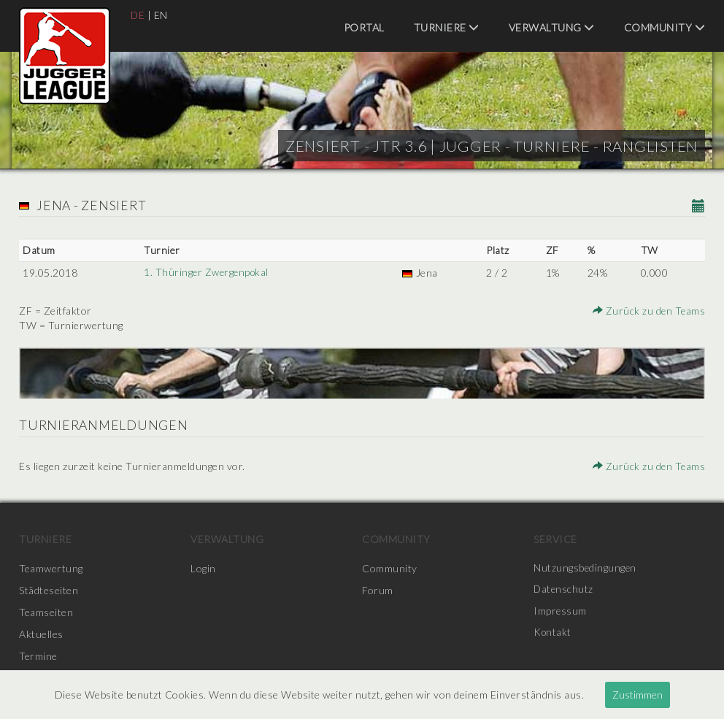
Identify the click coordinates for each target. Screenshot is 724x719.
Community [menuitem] (665, 27)
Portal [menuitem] (364, 27)
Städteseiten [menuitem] (48, 590)
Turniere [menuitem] (447, 27)
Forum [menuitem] (377, 590)
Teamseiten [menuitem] (46, 612)
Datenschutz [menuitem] (564, 590)
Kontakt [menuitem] (553, 634)
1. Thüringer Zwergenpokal (207, 272)
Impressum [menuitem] (561, 612)
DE (138, 15)
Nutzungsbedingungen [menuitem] (586, 568)
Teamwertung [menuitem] (51, 568)
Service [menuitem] (555, 539)
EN (162, 15)
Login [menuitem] (203, 568)
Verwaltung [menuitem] (552, 27)
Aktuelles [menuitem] (41, 634)
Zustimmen (637, 694)
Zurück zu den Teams (649, 310)
